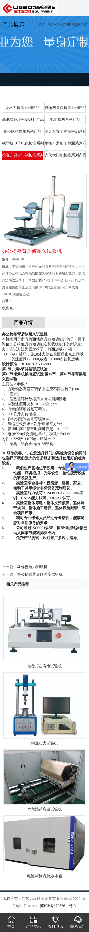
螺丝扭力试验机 (44, 741)
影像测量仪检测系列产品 (65, 108)
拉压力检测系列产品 (22, 108)
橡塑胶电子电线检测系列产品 (22, 143)
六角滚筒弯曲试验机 (44, 807)
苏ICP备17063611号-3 (58, 906)
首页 (42, 24)
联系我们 (77, 924)
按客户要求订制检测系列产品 (67, 24)
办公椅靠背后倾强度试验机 (40, 574)
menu (80, 10)
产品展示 (33, 924)
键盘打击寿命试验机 (44, 664)
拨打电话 (55, 924)
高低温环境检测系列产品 (22, 120)
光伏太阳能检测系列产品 (65, 155)
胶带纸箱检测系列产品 (22, 131)
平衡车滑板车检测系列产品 (65, 143)
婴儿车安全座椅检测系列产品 (65, 131)
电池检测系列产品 (65, 120)
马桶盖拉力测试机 (32, 567)
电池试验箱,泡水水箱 (44, 874)
